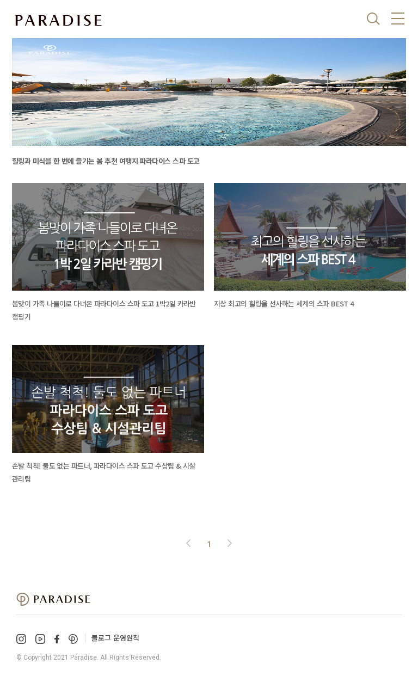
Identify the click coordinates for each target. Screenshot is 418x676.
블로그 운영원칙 (115, 637)
